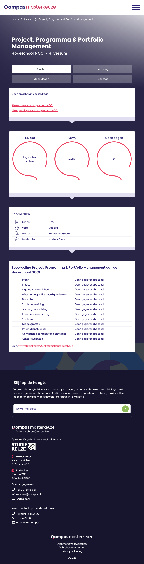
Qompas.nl (21, 498)
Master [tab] (41, 69)
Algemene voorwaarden (72, 543)
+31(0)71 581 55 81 (24, 489)
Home (15, 19)
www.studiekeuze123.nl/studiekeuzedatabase (45, 345)
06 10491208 (21, 518)
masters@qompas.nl (26, 494)
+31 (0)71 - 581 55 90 (25, 513)
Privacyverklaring (72, 551)
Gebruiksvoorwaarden (72, 547)
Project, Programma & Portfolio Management (66, 19)
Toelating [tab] (102, 69)
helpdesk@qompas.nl (27, 522)
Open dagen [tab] (41, 79)
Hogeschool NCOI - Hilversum (39, 53)
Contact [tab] (103, 79)
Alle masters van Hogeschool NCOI (32, 105)
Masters (28, 19)
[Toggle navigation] (135, 7)
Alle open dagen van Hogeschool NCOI (35, 110)
